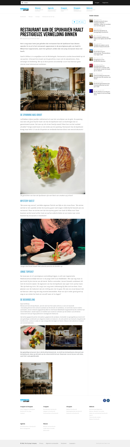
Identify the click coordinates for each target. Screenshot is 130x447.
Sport (91, 415)
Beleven (91, 406)
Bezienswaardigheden (95, 409)
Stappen (46, 406)
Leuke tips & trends (49, 428)
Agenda (22, 424)
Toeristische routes (95, 417)
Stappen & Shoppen (26, 406)
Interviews (46, 430)
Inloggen (97, 2)
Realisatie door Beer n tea (103, 443)
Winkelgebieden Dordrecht (74, 411)
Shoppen (69, 406)
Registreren (105, 2)
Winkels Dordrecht (71, 409)
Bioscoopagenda (25, 428)
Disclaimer (63, 443)
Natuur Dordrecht (94, 419)
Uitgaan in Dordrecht (49, 411)
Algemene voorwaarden (52, 443)
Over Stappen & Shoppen (27, 409)
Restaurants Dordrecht (49, 409)
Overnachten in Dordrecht (50, 413)
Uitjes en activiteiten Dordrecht (98, 413)
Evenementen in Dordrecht (28, 426)
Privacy (41, 443)
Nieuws (45, 424)
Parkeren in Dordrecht (72, 413)
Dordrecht (73, 443)
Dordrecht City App (25, 411)
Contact (22, 413)
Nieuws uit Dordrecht (49, 426)
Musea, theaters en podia (96, 411)
